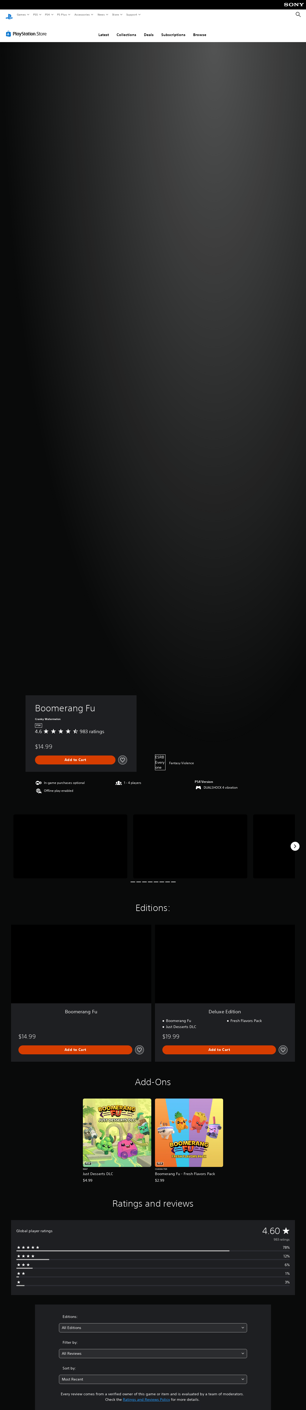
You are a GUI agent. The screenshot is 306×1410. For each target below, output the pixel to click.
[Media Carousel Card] (70, 841)
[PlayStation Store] (27, 28)
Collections (126, 29)
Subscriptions (173, 29)
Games (21, 14)
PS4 (47, 14)
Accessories (81, 14)
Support (131, 14)
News (101, 14)
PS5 (35, 14)
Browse (199, 29)
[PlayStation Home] (9, 14)
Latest (103, 29)
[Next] (294, 841)
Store (115, 14)
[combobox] (153, 1322)
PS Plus (62, 14)
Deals (149, 29)
